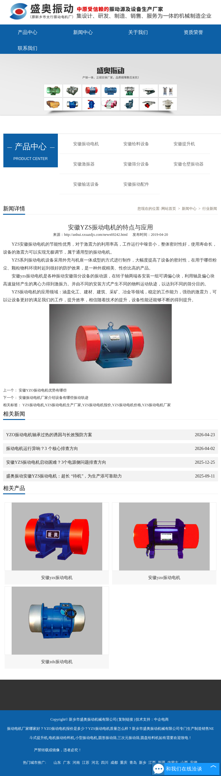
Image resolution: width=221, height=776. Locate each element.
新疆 (161, 762)
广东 (66, 762)
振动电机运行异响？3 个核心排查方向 (42, 448)
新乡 (142, 762)
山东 (57, 762)
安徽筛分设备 (136, 164)
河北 (95, 762)
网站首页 (168, 208)
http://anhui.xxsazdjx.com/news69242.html (96, 234)
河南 (76, 762)
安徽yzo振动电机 (164, 577)
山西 (184, 762)
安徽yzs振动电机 (57, 577)
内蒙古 (172, 762)
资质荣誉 (193, 32)
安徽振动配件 (136, 184)
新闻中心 (83, 32)
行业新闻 (209, 208)
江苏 (85, 762)
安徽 (193, 762)
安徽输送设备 (86, 184)
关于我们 (138, 32)
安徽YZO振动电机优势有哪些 (42, 390)
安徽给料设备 (136, 144)
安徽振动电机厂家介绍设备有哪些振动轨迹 (53, 397)
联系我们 (27, 48)
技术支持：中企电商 (152, 719)
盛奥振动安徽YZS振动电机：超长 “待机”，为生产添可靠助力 (64, 476)
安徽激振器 (84, 164)
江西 (152, 762)
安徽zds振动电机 (57, 661)
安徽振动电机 (86, 144)
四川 (104, 762)
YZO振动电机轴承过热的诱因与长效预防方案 (49, 435)
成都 (114, 762)
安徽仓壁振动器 (189, 164)
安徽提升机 (184, 144)
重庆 (123, 762)
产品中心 (27, 32)
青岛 (133, 762)
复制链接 (125, 719)
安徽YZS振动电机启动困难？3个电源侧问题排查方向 (56, 462)
